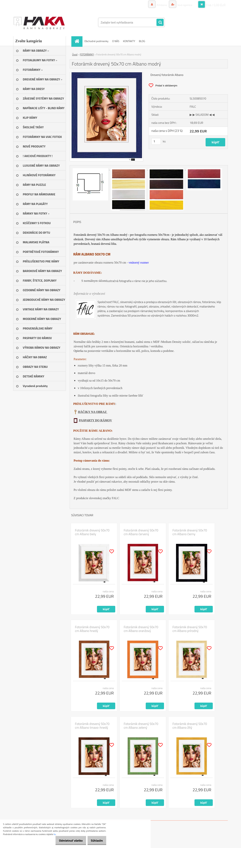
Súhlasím (95, 840)
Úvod (74, 54)
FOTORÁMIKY (87, 54)
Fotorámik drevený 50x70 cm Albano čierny (189, 532)
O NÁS (115, 41)
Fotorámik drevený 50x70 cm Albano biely (92, 532)
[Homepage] (78, 41)
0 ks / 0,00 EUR (216, 4)
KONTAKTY (129, 41)
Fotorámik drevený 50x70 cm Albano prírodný (189, 629)
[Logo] (39, 22)
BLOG (142, 41)
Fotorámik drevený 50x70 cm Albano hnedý (92, 629)
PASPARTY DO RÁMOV (95, 420)
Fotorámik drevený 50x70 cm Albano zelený (141, 725)
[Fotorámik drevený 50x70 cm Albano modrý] (106, 74)
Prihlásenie (157, 5)
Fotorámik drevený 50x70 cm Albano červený (141, 532)
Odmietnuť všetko (67, 840)
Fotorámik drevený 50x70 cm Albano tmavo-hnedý (92, 725)
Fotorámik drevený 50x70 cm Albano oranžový (141, 629)
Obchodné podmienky (96, 41)
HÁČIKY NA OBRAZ (92, 411)
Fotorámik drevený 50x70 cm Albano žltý (189, 725)
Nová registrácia (183, 5)
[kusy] (156, 141)
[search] (160, 22)
